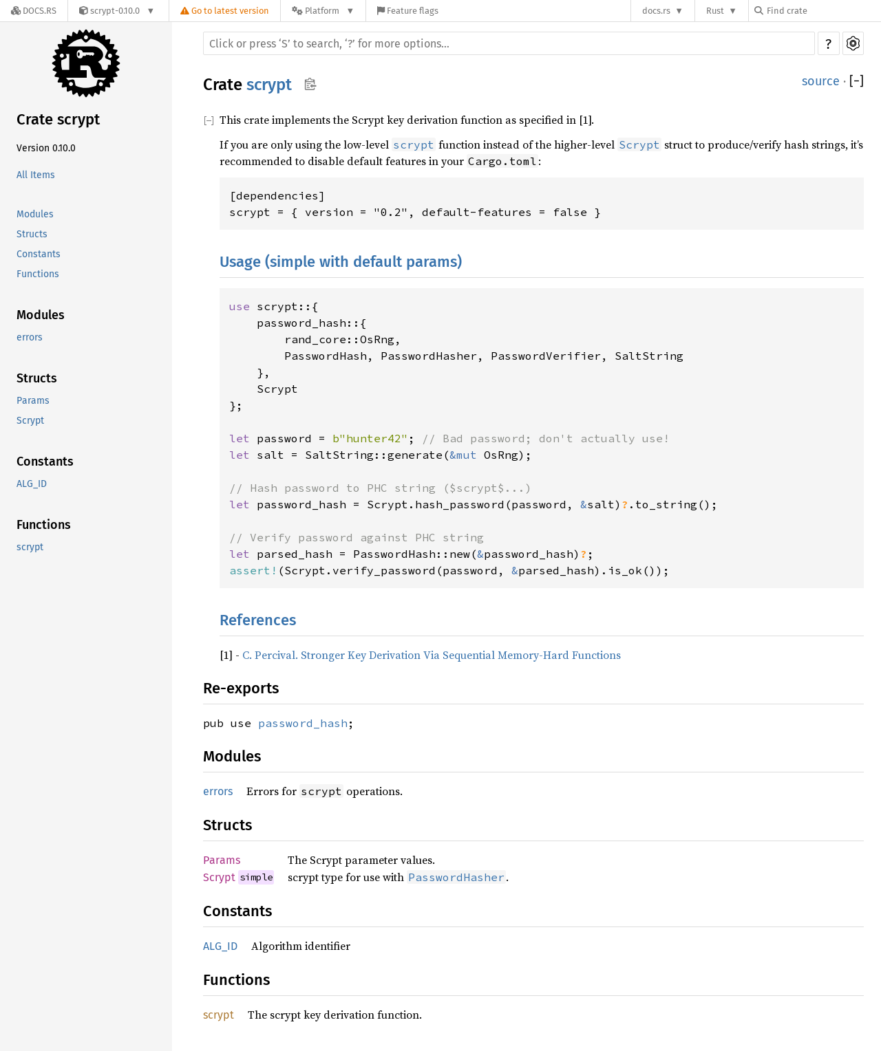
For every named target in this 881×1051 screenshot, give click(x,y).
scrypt (30, 547)
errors (30, 337)
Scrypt (30, 420)
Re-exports (241, 688)
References (258, 620)
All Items (36, 175)
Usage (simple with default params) (341, 261)
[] (856, 81)
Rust (715, 11)
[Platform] (323, 10)
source (821, 81)
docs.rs (656, 11)
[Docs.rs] (33, 10)
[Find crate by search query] (823, 10)
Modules (35, 214)
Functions (38, 274)
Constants (39, 254)
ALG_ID (32, 484)
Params (33, 401)
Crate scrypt (58, 119)
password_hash (303, 723)
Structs (32, 234)
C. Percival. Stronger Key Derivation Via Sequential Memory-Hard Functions (431, 654)
